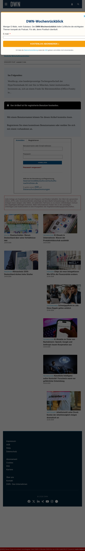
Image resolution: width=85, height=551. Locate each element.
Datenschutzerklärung (31, 50)
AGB (46, 50)
